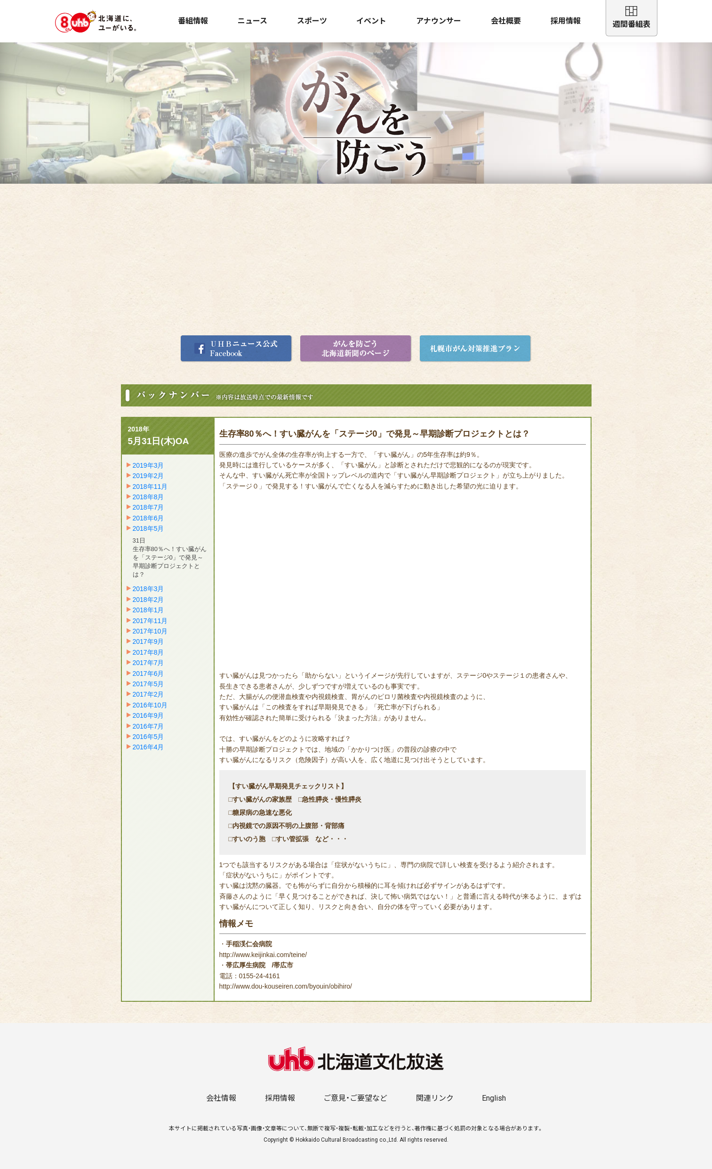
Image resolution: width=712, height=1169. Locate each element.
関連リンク (435, 1098)
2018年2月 (148, 599)
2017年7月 (148, 662)
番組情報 (193, 20)
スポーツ (312, 20)
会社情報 (221, 1098)
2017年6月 (148, 673)
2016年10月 (150, 705)
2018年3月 (148, 589)
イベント (371, 20)
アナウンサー (438, 20)
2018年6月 (148, 518)
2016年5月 (148, 736)
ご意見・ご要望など (355, 1098)
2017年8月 (148, 652)
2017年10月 (150, 631)
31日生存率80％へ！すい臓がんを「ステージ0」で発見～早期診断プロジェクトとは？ (170, 557)
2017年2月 (148, 694)
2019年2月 (148, 475)
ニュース (252, 20)
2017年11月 (150, 621)
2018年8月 (148, 497)
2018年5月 (148, 528)
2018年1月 (148, 610)
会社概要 (506, 20)
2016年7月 (148, 726)
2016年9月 (148, 715)
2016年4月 (148, 747)
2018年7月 (148, 507)
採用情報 (566, 20)
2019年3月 (148, 465)
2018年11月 (150, 486)
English (494, 1098)
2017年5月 (148, 684)
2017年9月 (148, 641)
